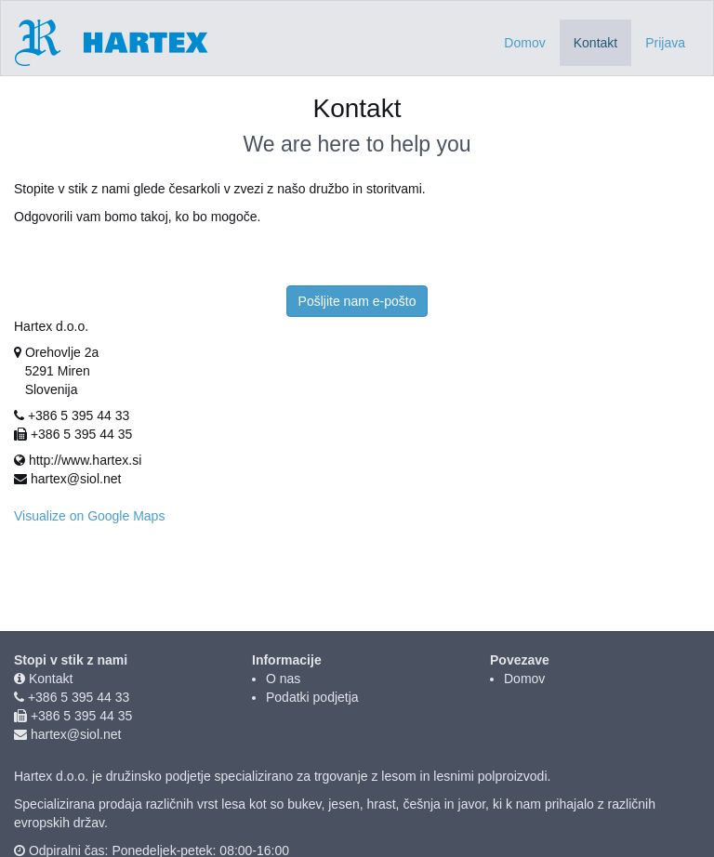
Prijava (665, 42)
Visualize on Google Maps (89, 515)
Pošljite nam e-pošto (357, 301)
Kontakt (51, 678)
